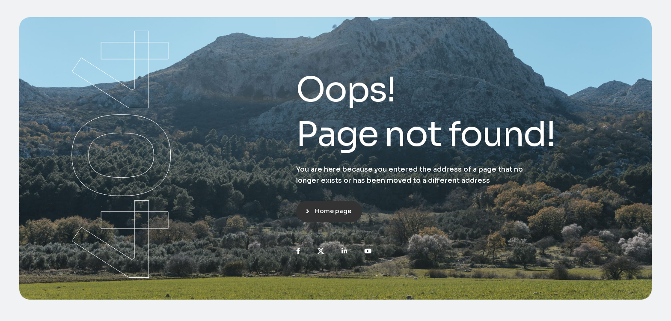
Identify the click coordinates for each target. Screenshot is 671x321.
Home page (333, 211)
